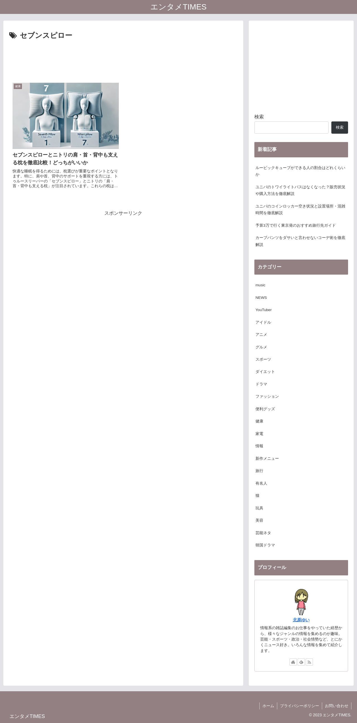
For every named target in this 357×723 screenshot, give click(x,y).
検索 (259, 116)
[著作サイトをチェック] (293, 662)
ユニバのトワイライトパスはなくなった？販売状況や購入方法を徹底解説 (300, 190)
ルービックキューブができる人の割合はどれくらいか (300, 171)
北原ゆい (301, 619)
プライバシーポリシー (299, 706)
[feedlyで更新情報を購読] (301, 662)
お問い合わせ (336, 706)
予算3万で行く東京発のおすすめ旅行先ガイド (295, 225)
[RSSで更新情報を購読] (309, 662)
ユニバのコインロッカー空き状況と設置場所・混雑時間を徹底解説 (300, 209)
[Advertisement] (123, 57)
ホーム (268, 706)
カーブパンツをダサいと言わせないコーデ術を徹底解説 (300, 241)
